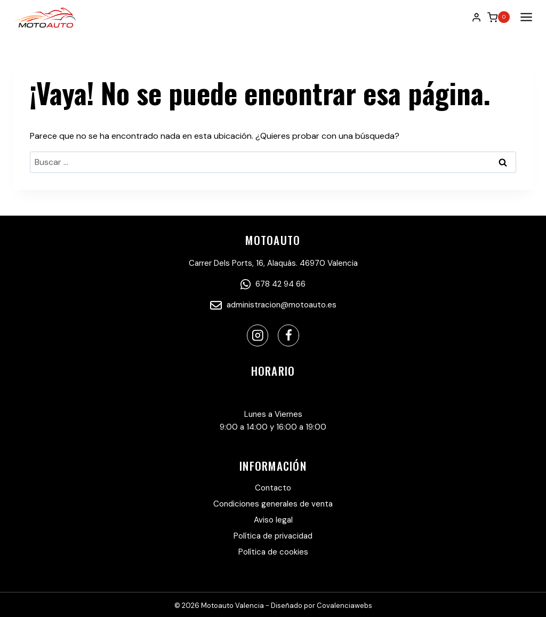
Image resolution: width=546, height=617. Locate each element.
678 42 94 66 (273, 284)
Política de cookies (273, 552)
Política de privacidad (273, 536)
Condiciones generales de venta (273, 504)
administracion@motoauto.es (273, 304)
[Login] (476, 17)
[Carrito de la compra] (498, 17)
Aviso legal (273, 520)
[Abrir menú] (524, 17)
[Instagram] (258, 335)
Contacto (273, 487)
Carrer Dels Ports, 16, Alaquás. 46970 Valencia (273, 263)
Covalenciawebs (344, 605)
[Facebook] (289, 335)
